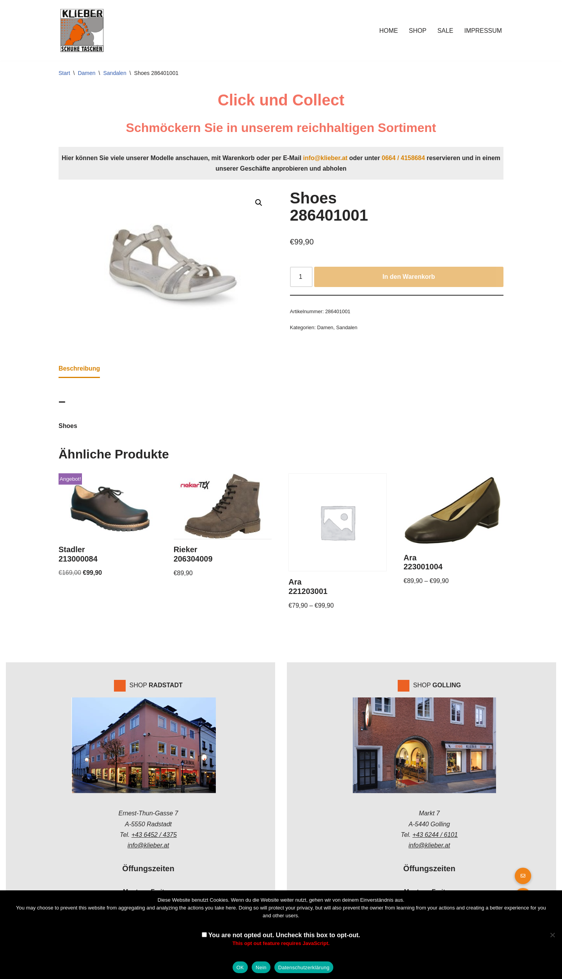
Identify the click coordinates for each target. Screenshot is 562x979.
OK (240, 967)
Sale (445, 30)
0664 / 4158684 (403, 158)
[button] (259, 203)
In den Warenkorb (408, 277)
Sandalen (114, 73)
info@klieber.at (325, 158)
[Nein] (552, 935)
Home (388, 30)
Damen (86, 73)
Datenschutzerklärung (303, 967)
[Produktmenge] (301, 277)
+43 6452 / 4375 (154, 835)
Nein (261, 967)
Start (64, 73)
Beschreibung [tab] (79, 369)
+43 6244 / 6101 (435, 835)
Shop (417, 30)
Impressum (483, 30)
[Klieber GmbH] (82, 30)
